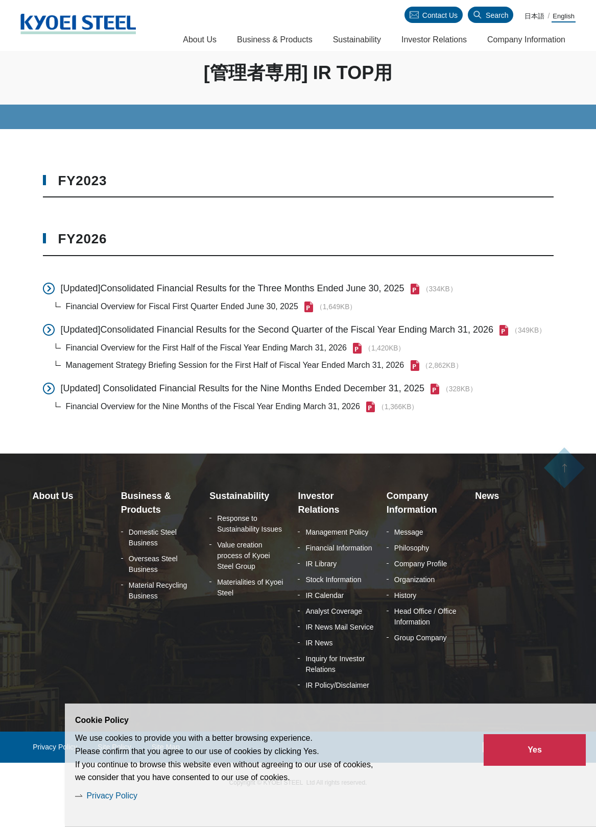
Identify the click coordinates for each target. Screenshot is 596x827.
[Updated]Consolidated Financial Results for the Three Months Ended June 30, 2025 (232, 312)
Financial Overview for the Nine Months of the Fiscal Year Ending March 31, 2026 (213, 430)
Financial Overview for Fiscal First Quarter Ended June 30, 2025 (182, 330)
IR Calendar (324, 619)
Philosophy (412, 572)
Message (408, 556)
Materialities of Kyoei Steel (250, 611)
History (405, 619)
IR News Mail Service (339, 651)
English (564, 16)
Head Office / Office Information (425, 640)
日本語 (534, 16)
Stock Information (333, 603)
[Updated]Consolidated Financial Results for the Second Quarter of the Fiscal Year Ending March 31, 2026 (277, 353)
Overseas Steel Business (153, 588)
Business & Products (275, 39)
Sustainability (357, 39)
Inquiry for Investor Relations (335, 688)
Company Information (526, 39)
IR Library (321, 588)
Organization (414, 603)
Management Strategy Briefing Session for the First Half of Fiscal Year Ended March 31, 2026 (235, 389)
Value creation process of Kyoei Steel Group (243, 579)
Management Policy (336, 556)
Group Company (420, 662)
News (487, 520)
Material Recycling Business (158, 614)
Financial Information (338, 572)
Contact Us (440, 15)
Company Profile (420, 588)
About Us (200, 39)
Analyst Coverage (333, 635)
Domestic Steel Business (153, 561)
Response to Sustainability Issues (249, 547)
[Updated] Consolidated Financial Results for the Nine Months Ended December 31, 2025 (242, 412)
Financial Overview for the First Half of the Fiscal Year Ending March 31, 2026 (206, 371)
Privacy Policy (111, 795)
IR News (318, 667)
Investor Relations (434, 39)
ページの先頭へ (564, 499)
